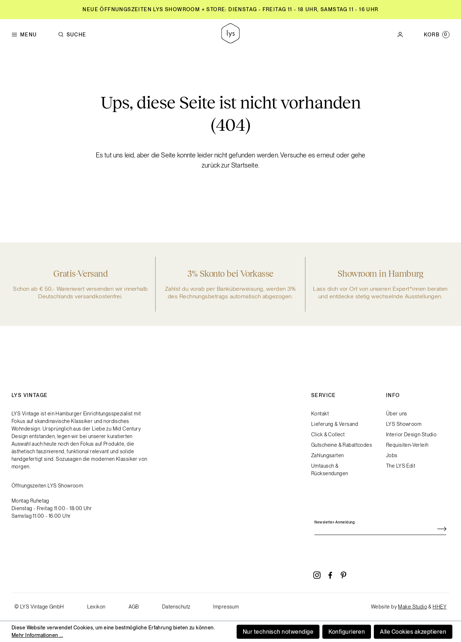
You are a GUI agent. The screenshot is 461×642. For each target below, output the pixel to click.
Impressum (226, 607)
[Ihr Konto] (400, 34)
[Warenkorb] (436, 34)
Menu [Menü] (24, 35)
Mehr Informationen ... (37, 635)
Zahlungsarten (327, 455)
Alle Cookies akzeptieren (413, 631)
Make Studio (412, 607)
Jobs (392, 455)
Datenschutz (176, 607)
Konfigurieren (346, 631)
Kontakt (320, 413)
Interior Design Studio (411, 434)
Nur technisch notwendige (278, 631)
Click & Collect (328, 434)
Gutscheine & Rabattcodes (341, 445)
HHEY (440, 607)
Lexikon (96, 607)
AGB (134, 607)
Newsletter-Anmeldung (334, 522)
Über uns (396, 413)
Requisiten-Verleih (407, 445)
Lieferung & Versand (334, 424)
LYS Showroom (403, 424)
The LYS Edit (400, 466)
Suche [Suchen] (72, 35)
